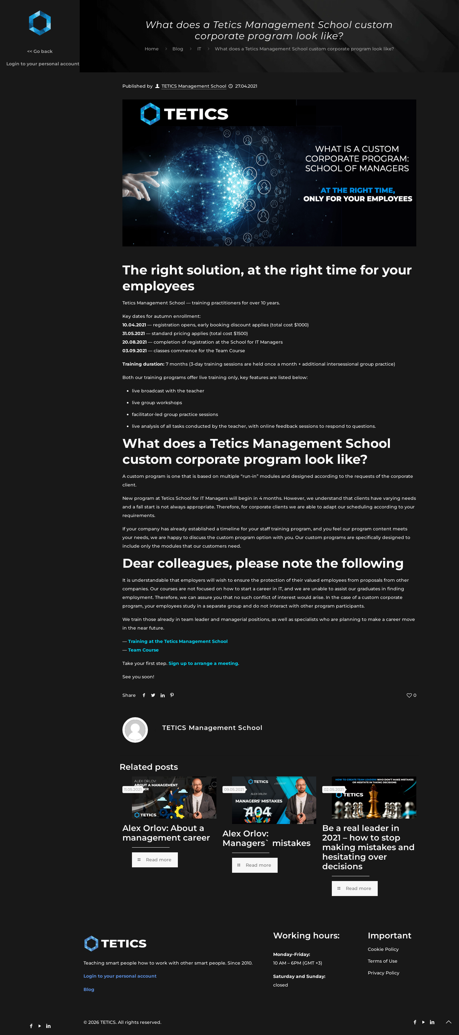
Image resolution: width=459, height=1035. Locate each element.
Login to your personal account (120, 976)
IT (199, 49)
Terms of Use (382, 961)
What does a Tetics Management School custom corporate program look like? (304, 49)
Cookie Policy (383, 949)
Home (152, 49)
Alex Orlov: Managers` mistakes (266, 838)
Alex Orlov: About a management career (166, 833)
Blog (177, 49)
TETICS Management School (194, 86)
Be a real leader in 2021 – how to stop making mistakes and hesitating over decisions (368, 847)
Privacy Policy (383, 973)
